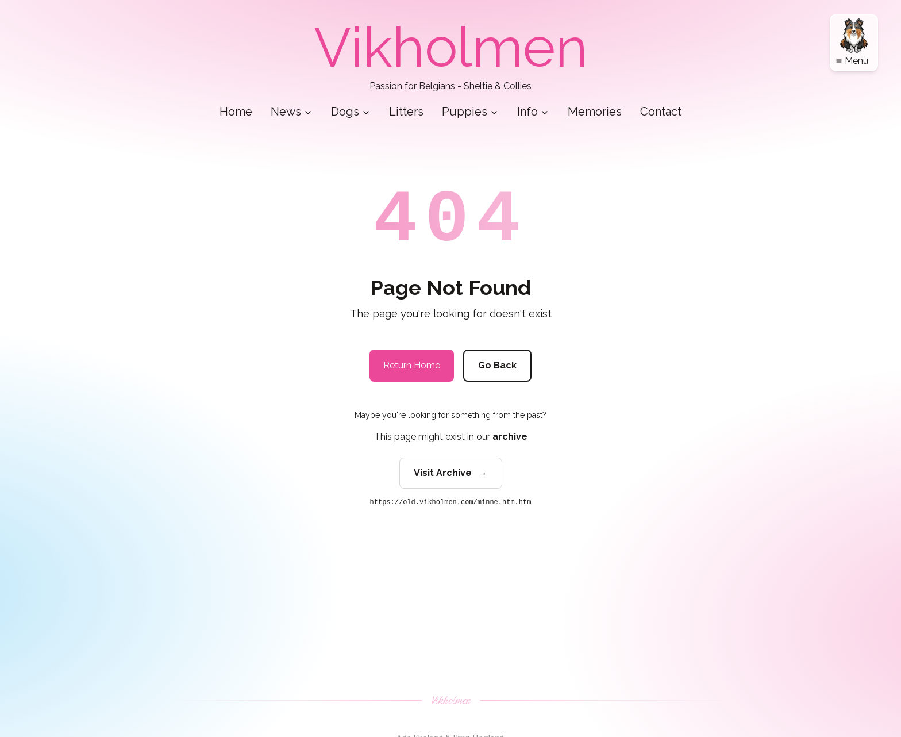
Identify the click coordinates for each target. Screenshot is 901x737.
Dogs (351, 111)
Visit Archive (451, 473)
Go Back (497, 365)
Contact (660, 111)
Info (533, 111)
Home (236, 111)
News (292, 111)
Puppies (470, 111)
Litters (406, 111)
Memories (595, 111)
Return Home (411, 365)
